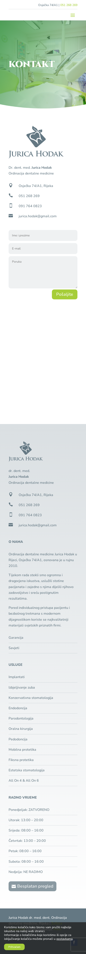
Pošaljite (64, 294)
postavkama (64, 939)
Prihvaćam (14, 947)
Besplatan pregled (35, 886)
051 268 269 (68, 5)
